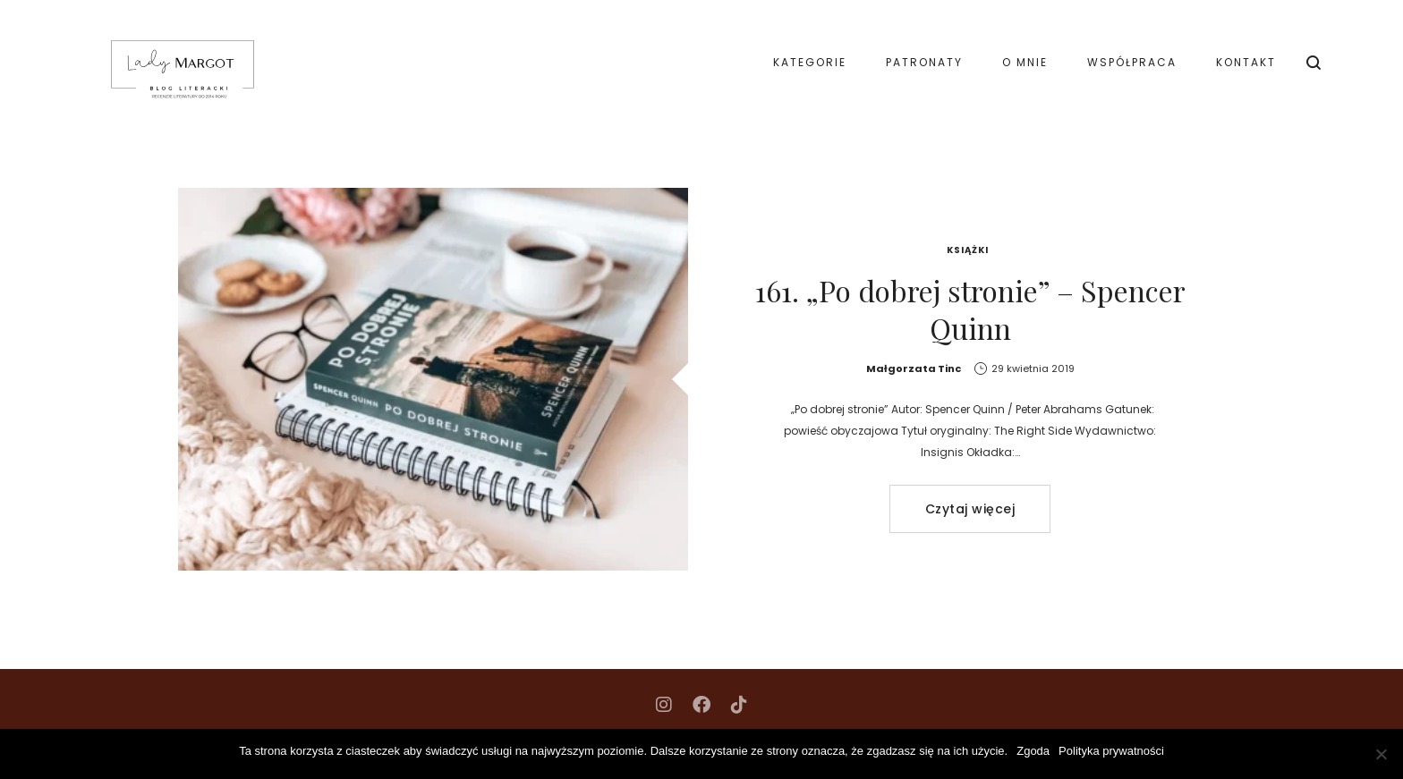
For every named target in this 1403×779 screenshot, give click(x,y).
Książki (968, 250)
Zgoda (1033, 751)
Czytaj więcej (970, 509)
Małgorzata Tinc (913, 368)
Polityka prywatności (1111, 751)
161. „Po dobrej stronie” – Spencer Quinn (970, 309)
